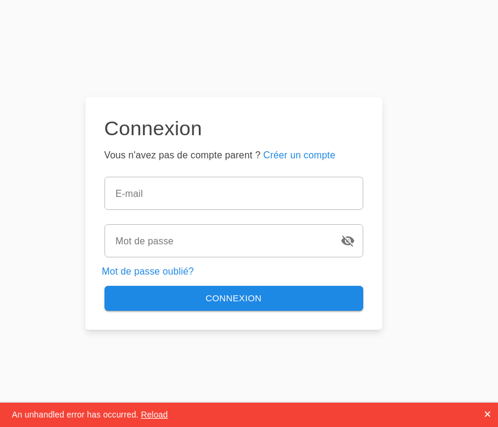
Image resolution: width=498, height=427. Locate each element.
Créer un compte (299, 155)
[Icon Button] (348, 241)
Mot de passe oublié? (148, 271)
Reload (154, 414)
